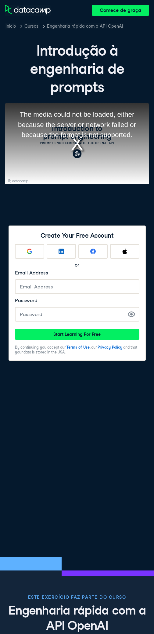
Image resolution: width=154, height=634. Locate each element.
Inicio (10, 26)
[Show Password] (131, 314)
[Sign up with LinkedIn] (61, 251)
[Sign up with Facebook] (93, 251)
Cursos (31, 26)
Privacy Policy (110, 347)
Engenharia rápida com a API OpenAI (85, 26)
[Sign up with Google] (29, 251)
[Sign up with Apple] (124, 251)
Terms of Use (78, 347)
